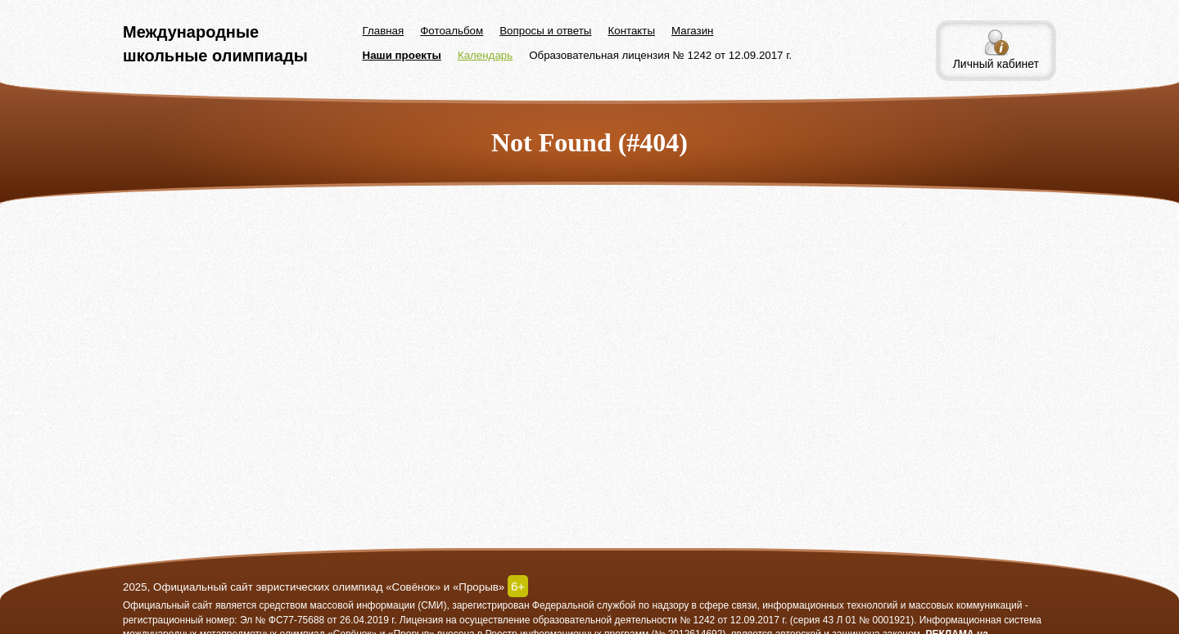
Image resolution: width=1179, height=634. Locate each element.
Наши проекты (402, 55)
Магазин (692, 31)
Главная (383, 31)
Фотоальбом (451, 31)
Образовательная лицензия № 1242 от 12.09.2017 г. (660, 55)
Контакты (631, 31)
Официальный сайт (168, 605)
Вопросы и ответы (545, 31)
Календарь (485, 55)
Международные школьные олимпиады (215, 44)
